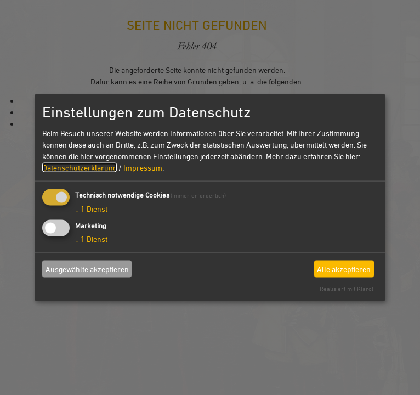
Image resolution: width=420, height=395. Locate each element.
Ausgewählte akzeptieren (87, 268)
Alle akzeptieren (344, 268)
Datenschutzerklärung (79, 167)
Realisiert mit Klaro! (346, 288)
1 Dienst (91, 208)
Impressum (142, 167)
